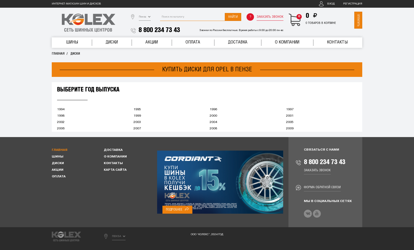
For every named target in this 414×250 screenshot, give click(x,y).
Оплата (193, 42)
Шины (72, 42)
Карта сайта (115, 170)
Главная (58, 53)
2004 (213, 122)
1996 (213, 109)
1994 (60, 109)
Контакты (337, 42)
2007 (137, 128)
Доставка (237, 42)
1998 (60, 116)
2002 (60, 122)
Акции (151, 42)
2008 (213, 128)
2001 (290, 116)
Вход (331, 4)
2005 (290, 122)
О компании (287, 42)
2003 (137, 122)
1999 (137, 116)
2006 (60, 128)
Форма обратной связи (322, 187)
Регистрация (352, 4)
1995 (137, 109)
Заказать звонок (270, 16)
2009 (290, 128)
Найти (233, 16)
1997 (290, 109)
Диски (112, 42)
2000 (213, 116)
